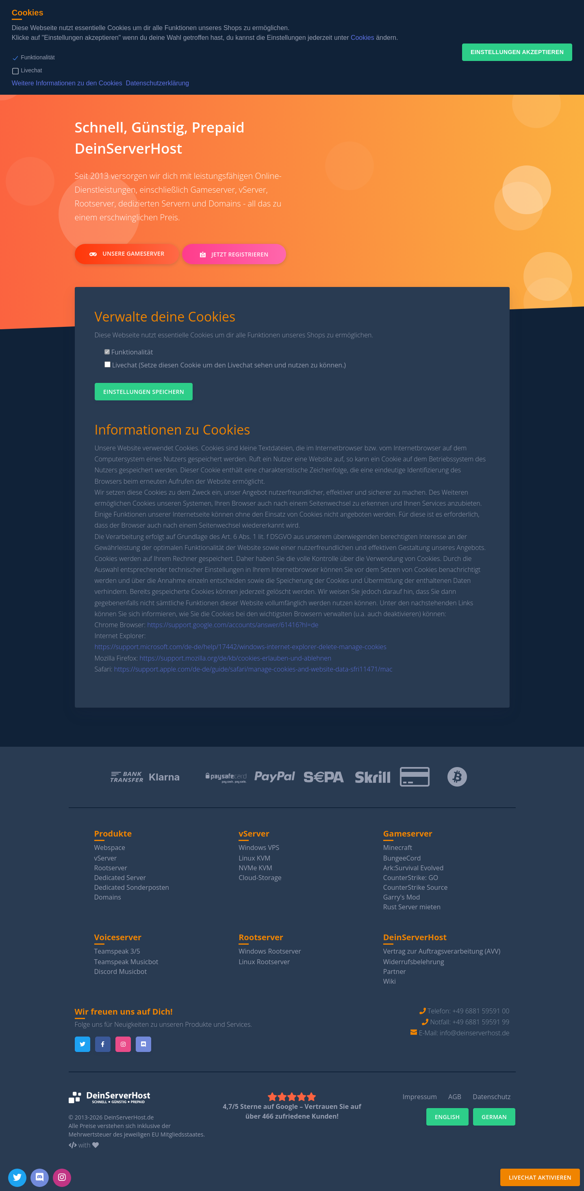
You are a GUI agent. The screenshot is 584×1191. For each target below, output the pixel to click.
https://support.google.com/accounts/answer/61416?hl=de (232, 624)
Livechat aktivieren (540, 1177)
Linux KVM (254, 858)
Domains (107, 897)
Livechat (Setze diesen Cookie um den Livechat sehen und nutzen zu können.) (225, 365)
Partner (394, 971)
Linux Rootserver (264, 961)
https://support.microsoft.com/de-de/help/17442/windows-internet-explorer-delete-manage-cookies (240, 646)
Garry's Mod (401, 897)
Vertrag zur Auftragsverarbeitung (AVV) (441, 951)
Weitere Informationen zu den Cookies (67, 83)
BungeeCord (402, 858)
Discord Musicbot (120, 971)
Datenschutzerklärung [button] (157, 83)
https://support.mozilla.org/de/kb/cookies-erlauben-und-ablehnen (235, 657)
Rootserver (111, 867)
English (447, 1117)
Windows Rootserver (270, 951)
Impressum (419, 1096)
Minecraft (397, 847)
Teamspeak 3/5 (117, 951)
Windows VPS (259, 847)
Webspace (110, 847)
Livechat (31, 70)
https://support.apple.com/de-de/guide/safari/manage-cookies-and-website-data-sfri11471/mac (253, 669)
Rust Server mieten (412, 906)
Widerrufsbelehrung (413, 961)
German (494, 1117)
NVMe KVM (255, 867)
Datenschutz (491, 1096)
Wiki (389, 981)
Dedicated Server (120, 877)
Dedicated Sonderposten (131, 887)
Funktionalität (37, 57)
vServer (105, 858)
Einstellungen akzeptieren (517, 52)
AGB (454, 1096)
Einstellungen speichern (143, 392)
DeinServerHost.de (129, 1117)
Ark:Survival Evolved (413, 867)
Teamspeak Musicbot (126, 961)
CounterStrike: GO (410, 877)
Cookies (362, 37)
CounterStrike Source (415, 887)
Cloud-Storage (260, 877)
